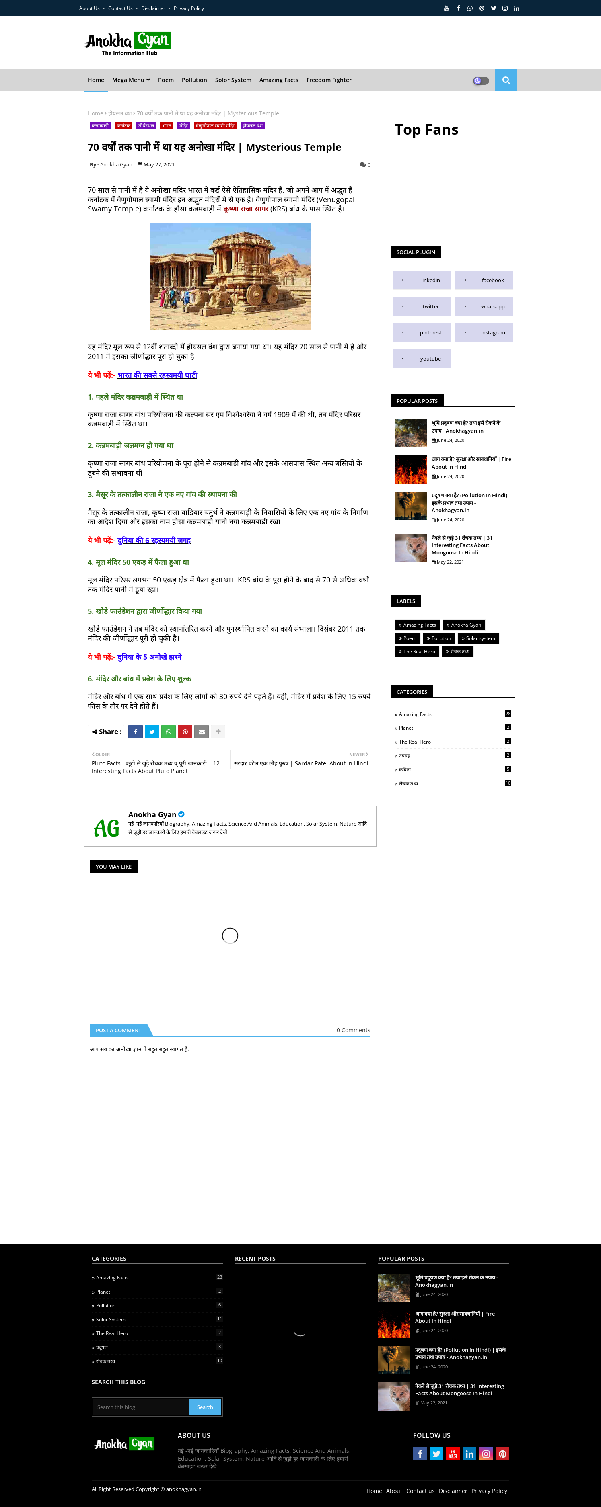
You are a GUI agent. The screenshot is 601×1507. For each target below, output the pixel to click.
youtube (430, 358)
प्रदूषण (159, 1347)
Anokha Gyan (152, 814)
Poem (409, 638)
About (394, 1491)
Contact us (121, 8)
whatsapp (493, 306)
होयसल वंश (120, 113)
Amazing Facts (419, 624)
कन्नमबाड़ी (100, 125)
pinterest (431, 332)
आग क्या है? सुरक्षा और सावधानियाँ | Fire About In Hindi (471, 462)
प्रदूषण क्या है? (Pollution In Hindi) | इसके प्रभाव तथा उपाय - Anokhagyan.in (471, 502)
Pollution (441, 638)
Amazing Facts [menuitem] (278, 80)
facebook (493, 280)
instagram (493, 332)
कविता (455, 769)
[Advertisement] (383, 43)
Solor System (159, 1319)
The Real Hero (419, 651)
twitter (431, 306)
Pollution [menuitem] (194, 80)
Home (95, 113)
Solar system (480, 638)
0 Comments (353, 1030)
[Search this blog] (141, 1407)
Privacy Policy (189, 8)
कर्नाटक (123, 125)
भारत (166, 125)
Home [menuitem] (96, 80)
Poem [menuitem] (166, 80)
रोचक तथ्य (460, 651)
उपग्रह (455, 755)
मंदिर (183, 125)
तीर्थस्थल (146, 125)
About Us (90, 8)
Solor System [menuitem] (233, 80)
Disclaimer (154, 8)
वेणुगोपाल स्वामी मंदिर (215, 125)
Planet (455, 727)
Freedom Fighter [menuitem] (329, 80)
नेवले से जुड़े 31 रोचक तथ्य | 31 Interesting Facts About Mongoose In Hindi (462, 545)
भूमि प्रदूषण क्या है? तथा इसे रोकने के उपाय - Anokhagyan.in (466, 426)
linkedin (430, 280)
